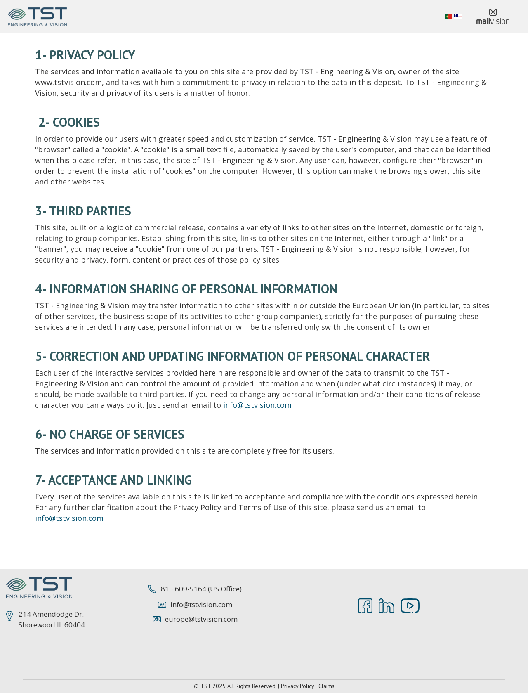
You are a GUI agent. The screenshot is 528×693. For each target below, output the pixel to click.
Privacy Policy (297, 686)
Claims (326, 686)
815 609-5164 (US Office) (201, 589)
